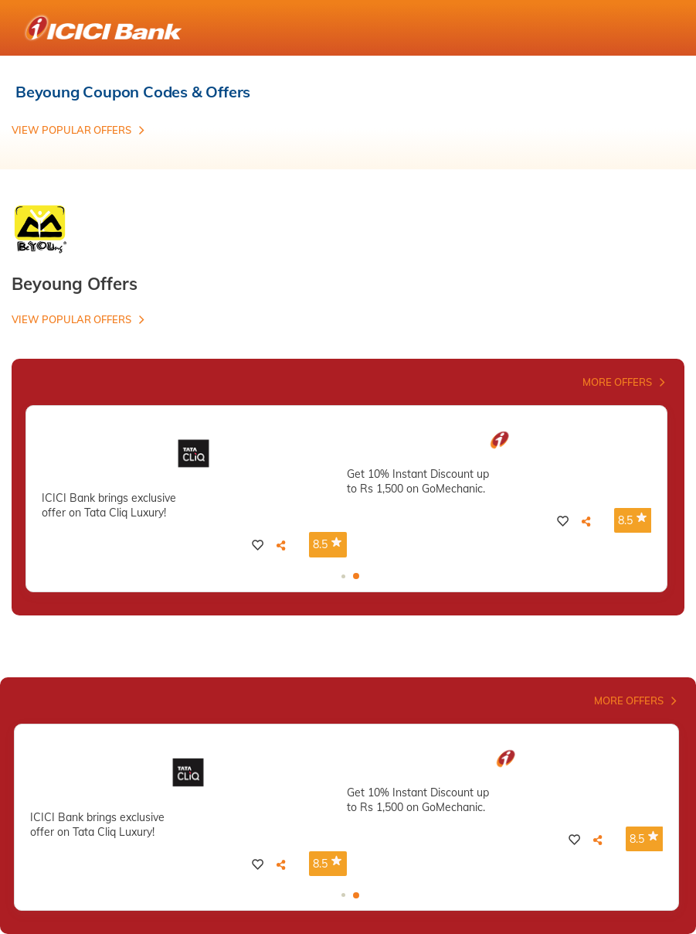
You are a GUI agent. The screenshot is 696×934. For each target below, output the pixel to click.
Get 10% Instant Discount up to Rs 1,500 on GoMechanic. (418, 481)
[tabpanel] (194, 492)
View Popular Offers (71, 130)
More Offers (617, 382)
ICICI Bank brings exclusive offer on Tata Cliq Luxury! (109, 505)
